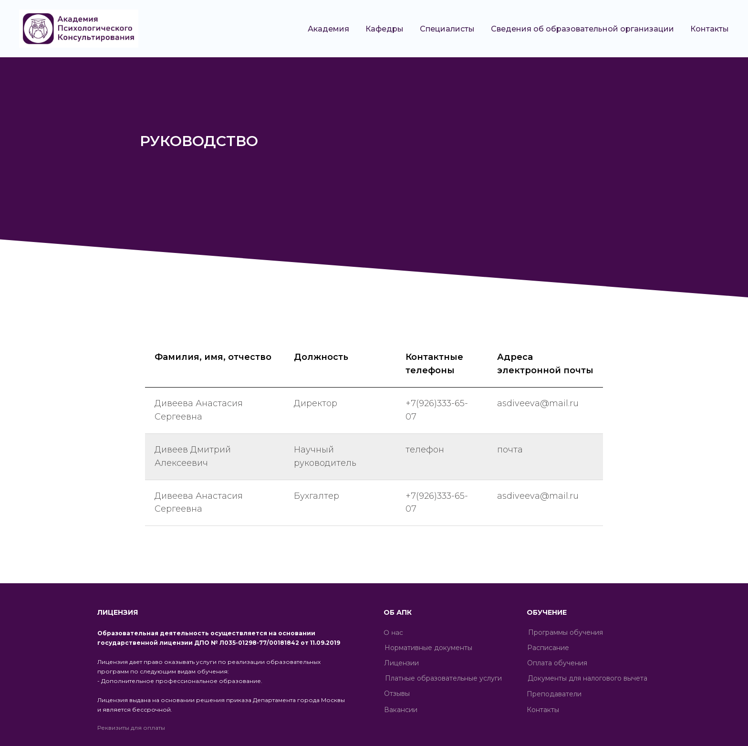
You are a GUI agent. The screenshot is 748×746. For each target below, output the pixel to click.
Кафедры (384, 28)
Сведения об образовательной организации (582, 28)
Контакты (709, 28)
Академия (328, 28)
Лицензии (401, 663)
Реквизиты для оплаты (131, 727)
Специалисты (447, 28)
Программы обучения (565, 632)
